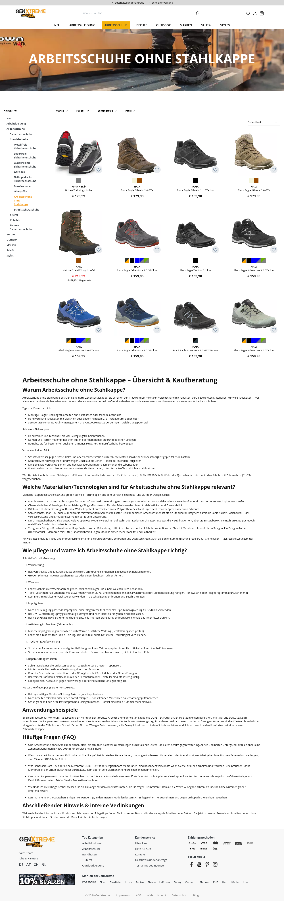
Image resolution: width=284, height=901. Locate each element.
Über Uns (141, 843)
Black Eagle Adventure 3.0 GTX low (137, 268)
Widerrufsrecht (156, 895)
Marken (11, 245)
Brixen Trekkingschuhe (78, 188)
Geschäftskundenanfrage (129, 2)
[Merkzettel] (248, 13)
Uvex (246, 882)
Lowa (128, 882)
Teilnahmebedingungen (150, 865)
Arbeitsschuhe (16, 129)
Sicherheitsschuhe (21, 134)
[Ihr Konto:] (254, 13)
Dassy (177, 882)
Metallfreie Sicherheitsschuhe (25, 146)
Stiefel (14, 215)
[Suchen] (197, 13)
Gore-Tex (19, 172)
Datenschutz (180, 895)
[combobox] (136, 13)
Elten (103, 882)
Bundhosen (89, 854)
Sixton (152, 882)
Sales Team (26, 853)
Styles (10, 255)
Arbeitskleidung (16, 123)
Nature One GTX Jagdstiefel (79, 268)
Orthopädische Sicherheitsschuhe (25, 179)
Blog (196, 895)
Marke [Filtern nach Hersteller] (62, 110)
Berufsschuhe (22, 186)
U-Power (164, 882)
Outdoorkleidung (93, 865)
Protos (140, 882)
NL (43, 864)
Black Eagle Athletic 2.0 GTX (137, 188)
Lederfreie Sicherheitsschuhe (25, 155)
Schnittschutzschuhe (26, 209)
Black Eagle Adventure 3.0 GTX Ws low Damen (195, 348)
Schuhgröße (107, 110)
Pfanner (204, 882)
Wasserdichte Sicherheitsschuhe (25, 164)
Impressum (123, 895)
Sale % (10, 250)
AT (28, 864)
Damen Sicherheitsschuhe (21, 227)
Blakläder (116, 882)
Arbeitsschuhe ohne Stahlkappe (23, 200)
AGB (138, 895)
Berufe (11, 234)
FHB (215, 882)
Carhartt (190, 882)
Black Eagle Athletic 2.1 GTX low (195, 188)
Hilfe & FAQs (143, 849)
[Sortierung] (264, 122)
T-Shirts (87, 860)
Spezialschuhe (19, 139)
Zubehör (15, 220)
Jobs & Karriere (28, 858)
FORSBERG (89, 882)
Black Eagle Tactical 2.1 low (195, 268)
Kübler (235, 882)
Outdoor (12, 239)
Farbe (82, 110)
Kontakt (140, 854)
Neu (9, 118)
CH (36, 864)
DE (21, 864)
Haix (225, 882)
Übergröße (20, 191)
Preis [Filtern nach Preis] (130, 110)
